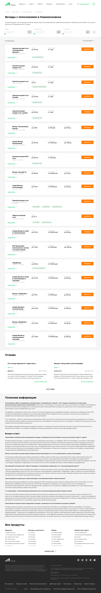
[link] (78, 560)
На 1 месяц (31, 532)
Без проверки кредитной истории (15, 543)
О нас (26, 589)
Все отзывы (50, 389)
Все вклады (67, 584)
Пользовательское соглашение (40, 589)
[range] (18, 32)
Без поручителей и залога (12, 541)
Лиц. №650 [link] (21, 218)
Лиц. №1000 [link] (21, 160)
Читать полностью (41, 381)
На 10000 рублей (56, 534)
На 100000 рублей (56, 532)
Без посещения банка (80, 539)
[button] (83, 4)
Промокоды (78, 584)
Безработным (78, 545)
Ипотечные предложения (38, 584)
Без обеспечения (10, 539)
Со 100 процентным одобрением (14, 534)
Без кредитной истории (12, 537)
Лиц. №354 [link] (22, 53)
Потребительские (10, 532)
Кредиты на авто (21, 584)
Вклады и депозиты (27, 11)
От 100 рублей (55, 541)
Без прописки (9, 545)
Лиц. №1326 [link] (22, 69)
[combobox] (89, 40)
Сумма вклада (37, 29)
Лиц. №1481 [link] (21, 173)
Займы (41, 4)
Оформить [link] (87, 49)
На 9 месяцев (32, 545)
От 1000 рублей (55, 537)
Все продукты (15, 11)
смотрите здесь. (41, 570)
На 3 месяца (31, 537)
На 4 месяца (31, 539)
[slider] (18, 33)
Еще (71, 4)
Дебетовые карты (55, 584)
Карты (32, 4)
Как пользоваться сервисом (86, 589)
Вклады (50, 4)
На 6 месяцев (32, 543)
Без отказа (77, 537)
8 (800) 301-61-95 (55, 572)
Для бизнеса (61, 4)
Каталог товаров (89, 584)
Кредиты (23, 4)
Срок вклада (66, 29)
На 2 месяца (31, 534)
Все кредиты (9, 584)
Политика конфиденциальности (64, 589)
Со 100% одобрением (57, 539)
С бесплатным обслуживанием (83, 534)
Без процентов (78, 541)
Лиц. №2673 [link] (19, 83)
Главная (7, 11)
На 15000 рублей (56, 543)
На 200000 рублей (56, 545)
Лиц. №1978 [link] (15, 203)
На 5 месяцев (32, 541)
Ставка (6, 29)
